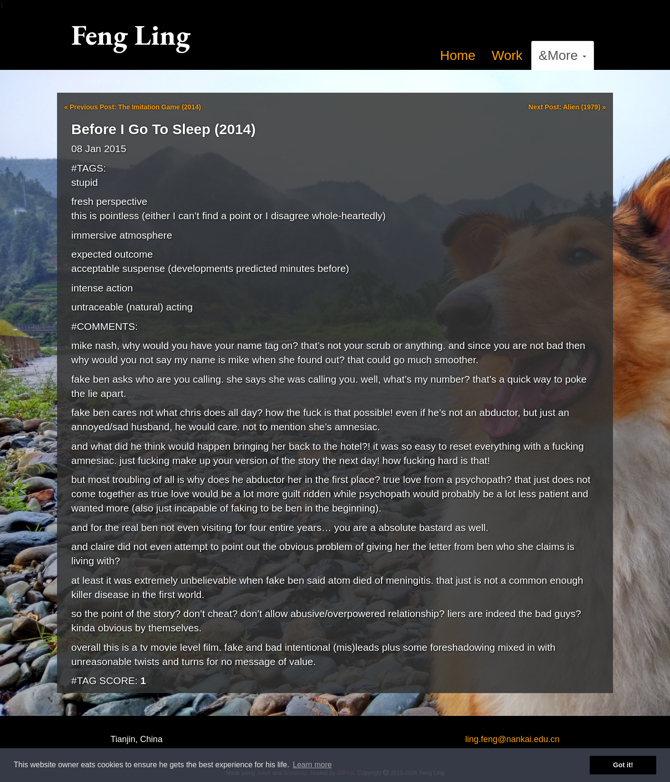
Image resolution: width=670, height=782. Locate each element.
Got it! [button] (623, 765)
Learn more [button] (312, 765)
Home (458, 55)
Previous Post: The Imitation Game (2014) (132, 107)
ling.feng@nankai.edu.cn (512, 739)
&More (562, 55)
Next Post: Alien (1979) (567, 107)
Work (507, 55)
